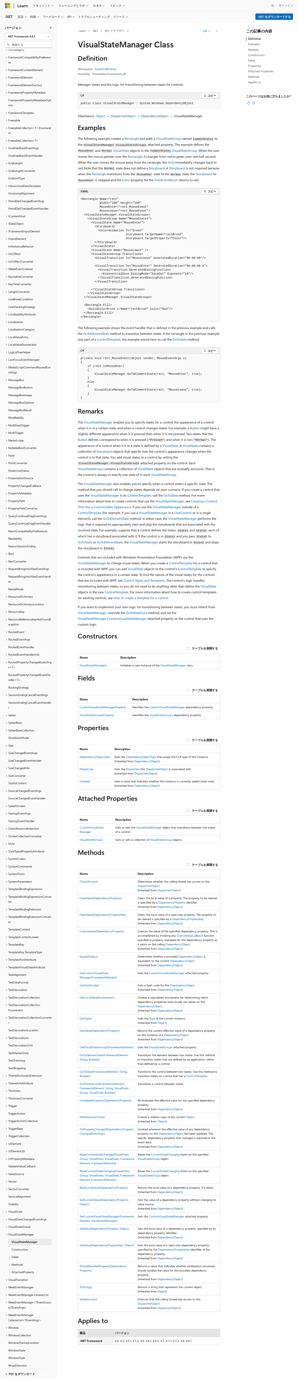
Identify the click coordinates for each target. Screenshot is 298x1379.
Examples (254, 44)
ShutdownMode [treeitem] (18, 723)
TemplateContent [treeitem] (19, 915)
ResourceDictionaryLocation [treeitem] (26, 590)
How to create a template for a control (140, 598)
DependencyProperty (171, 902)
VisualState (121, 150)
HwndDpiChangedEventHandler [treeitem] (28, 194)
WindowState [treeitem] (16, 1336)
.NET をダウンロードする (274, 17)
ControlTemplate (109, 339)
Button (194, 428)
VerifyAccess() (88, 1299)
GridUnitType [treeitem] (16, 164)
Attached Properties (260, 71)
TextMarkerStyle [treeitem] (18, 1039)
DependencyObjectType (95, 757)
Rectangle (132, 138)
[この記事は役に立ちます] (248, 102)
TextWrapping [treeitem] (17, 1054)
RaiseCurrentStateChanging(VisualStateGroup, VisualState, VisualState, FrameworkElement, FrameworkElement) (107, 1175)
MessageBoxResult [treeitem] (20, 396)
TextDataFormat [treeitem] (18, 968)
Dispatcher (86, 769)
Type (152, 1018)
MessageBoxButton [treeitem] (20, 373)
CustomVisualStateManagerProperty (103, 707)
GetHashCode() (89, 985)
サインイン (286, 5)
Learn (82, 31)
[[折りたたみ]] (50, 27)
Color (126, 180)
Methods (254, 77)
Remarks (253, 50)
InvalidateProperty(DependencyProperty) (105, 1100)
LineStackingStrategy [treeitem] (21, 292)
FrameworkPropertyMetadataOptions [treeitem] (29, 88)
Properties (254, 66)
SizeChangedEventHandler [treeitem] (25, 746)
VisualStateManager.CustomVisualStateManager (112, 618)
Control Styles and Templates (144, 580)
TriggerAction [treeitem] (16, 1099)
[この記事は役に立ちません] (253, 102)
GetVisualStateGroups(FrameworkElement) (106, 1047)
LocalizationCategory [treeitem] (21, 315)
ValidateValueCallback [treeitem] (22, 1152)
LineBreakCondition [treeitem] (20, 285)
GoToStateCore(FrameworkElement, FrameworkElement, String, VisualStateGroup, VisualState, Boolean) (104, 1088)
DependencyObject (154, 116)
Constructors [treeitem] (20, 1235)
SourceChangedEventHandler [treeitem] (27, 784)
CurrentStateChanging (165, 1154)
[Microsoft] (7, 5)
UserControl (183, 512)
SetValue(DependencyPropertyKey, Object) (107, 1245)
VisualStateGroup (168, 138)
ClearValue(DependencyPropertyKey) (103, 915)
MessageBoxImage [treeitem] (20, 381)
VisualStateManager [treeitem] (24, 1227)
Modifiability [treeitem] (16, 403)
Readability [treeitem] (15, 524)
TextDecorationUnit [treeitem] (20, 1031)
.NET (95, 31)
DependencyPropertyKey (188, 919)
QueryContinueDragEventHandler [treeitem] (29, 509)
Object (100, 116)
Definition (254, 39)
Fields (251, 60)
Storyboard (157, 168)
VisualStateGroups (161, 715)
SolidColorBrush (166, 180)
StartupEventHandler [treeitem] (21, 807)
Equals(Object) (89, 956)
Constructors (256, 55)
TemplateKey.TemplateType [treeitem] (25, 938)
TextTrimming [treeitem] (16, 1046)
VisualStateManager (98, 422)
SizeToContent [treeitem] (17, 769)
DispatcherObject (123, 116)
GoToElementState (96, 333)
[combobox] (28, 36)
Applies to (254, 82)
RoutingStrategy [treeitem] (18, 673)
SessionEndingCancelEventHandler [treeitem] (29, 690)
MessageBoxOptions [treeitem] (21, 388)
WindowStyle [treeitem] (16, 1343)
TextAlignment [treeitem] (17, 960)
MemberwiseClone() (92, 1117)
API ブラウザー (114, 31)
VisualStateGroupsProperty (97, 715)
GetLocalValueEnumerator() (97, 997)
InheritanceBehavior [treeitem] (21, 232)
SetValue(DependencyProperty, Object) (104, 1229)
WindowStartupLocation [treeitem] (23, 1328)
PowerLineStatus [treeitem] (18, 456)
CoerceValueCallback (190, 935)
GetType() (86, 1018)
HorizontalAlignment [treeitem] (21, 179)
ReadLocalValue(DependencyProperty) (104, 1188)
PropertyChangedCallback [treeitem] (24, 471)
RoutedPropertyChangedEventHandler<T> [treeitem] (29, 663)
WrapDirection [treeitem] (17, 1351)
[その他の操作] (216, 31)
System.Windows (105, 69)
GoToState (180, 339)
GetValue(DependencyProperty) (100, 1031)
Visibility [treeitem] (13, 1190)
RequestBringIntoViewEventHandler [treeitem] (29, 564)
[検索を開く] (273, 5)
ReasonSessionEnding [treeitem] (22, 532)
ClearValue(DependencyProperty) (100, 898)
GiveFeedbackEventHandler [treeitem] (25, 141)
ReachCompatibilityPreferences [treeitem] (27, 517)
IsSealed (85, 781)
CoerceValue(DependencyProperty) (102, 931)
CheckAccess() (89, 881)
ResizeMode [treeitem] (15, 575)
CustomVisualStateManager (167, 707)
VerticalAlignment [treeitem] (19, 1182)
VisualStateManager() (93, 665)
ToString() (86, 1287)
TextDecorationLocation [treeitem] (23, 1016)
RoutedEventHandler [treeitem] (21, 633)
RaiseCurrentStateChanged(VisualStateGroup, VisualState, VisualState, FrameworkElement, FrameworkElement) (107, 1158)
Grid (171, 162)
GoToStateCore (136, 612)
